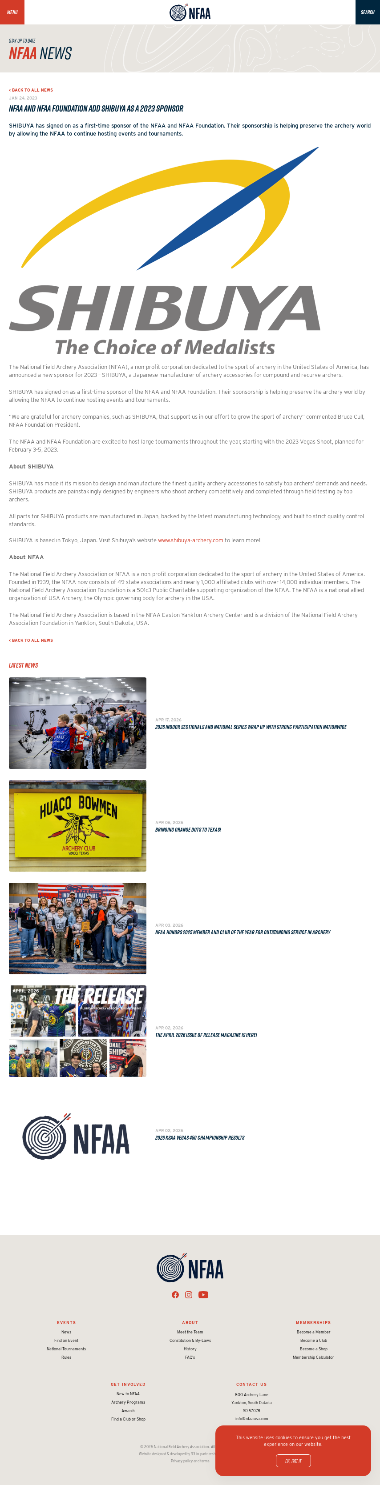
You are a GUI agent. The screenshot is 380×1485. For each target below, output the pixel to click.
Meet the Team (190, 1331)
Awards (128, 1410)
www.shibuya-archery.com (190, 540)
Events (66, 1322)
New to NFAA (128, 1393)
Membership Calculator (313, 1357)
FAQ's (190, 1357)
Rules (66, 1357)
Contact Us (251, 1384)
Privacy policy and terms (190, 1461)
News (66, 1331)
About (190, 1322)
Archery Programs (128, 1402)
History (190, 1348)
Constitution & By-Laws (190, 1340)
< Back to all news (31, 90)
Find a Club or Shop (128, 1419)
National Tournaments (66, 1348)
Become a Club (313, 1340)
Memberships (313, 1322)
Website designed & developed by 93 (167, 1454)
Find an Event (66, 1340)
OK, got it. (293, 1461)
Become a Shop (313, 1348)
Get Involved (128, 1384)
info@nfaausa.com (251, 1418)
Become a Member (314, 1331)
